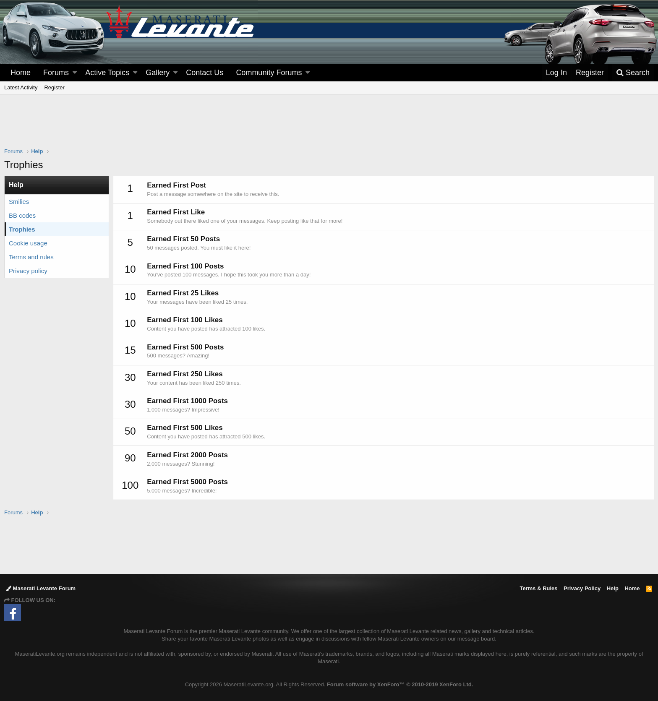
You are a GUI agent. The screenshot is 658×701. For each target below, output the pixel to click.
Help (613, 588)
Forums (56, 72)
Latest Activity (20, 87)
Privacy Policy (582, 588)
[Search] (633, 72)
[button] (74, 72)
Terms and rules (31, 257)
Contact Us (204, 72)
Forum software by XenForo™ (400, 684)
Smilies (19, 201)
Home (20, 72)
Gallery (158, 72)
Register (54, 87)
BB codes (22, 215)
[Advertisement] (329, 126)
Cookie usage (28, 243)
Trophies (22, 229)
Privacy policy (28, 270)
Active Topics (107, 72)
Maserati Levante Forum (41, 588)
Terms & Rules (538, 588)
